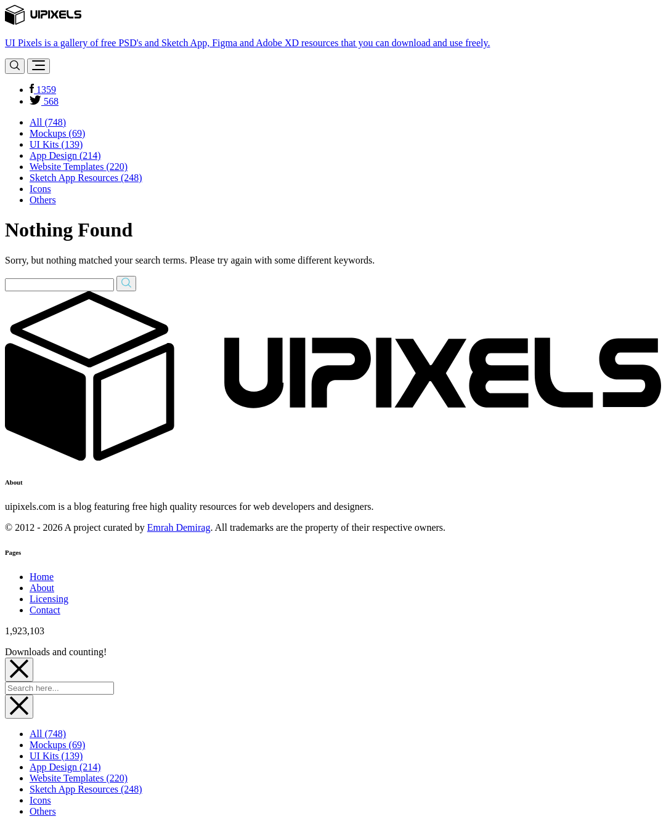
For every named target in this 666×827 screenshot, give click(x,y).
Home (42, 576)
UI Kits (56, 144)
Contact (45, 610)
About (42, 588)
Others (43, 200)
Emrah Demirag (179, 527)
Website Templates (79, 166)
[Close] (19, 670)
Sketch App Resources (86, 177)
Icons (40, 189)
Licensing (49, 599)
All (48, 122)
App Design (65, 155)
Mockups (57, 133)
